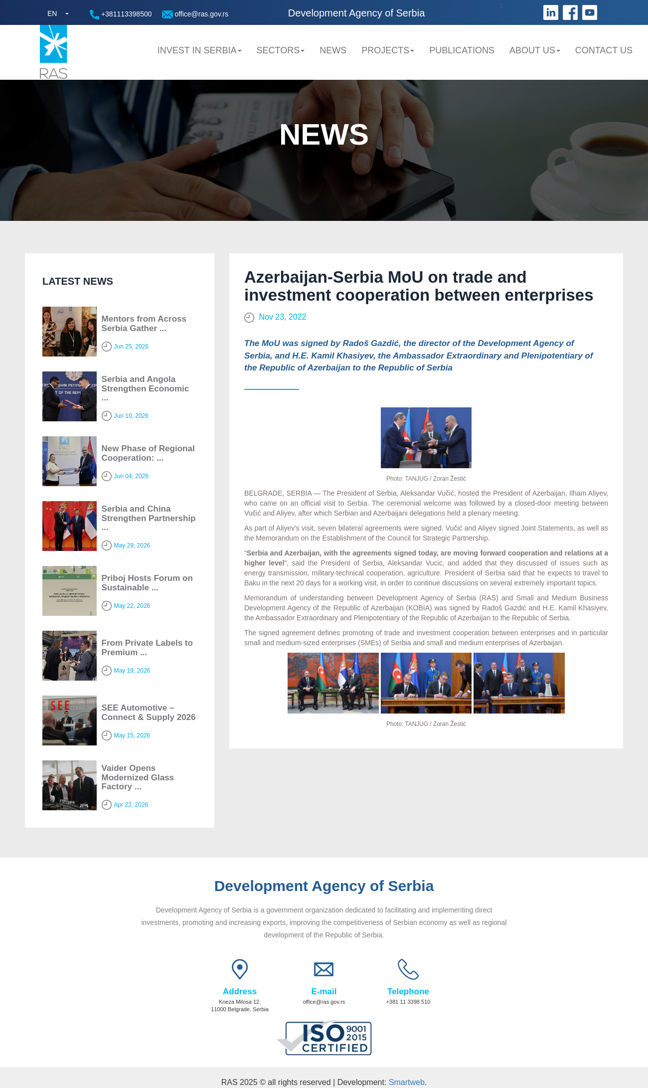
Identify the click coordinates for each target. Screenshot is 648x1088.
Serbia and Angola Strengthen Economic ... (145, 388)
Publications (461, 50)
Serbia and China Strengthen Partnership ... (149, 518)
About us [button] (534, 50)
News (333, 50)
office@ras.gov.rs (195, 14)
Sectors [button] (281, 50)
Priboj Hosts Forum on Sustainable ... (147, 582)
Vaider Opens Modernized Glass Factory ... (138, 777)
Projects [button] (387, 50)
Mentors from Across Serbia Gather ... (144, 323)
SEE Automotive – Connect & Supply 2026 (149, 712)
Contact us (604, 50)
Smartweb (407, 1082)
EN (52, 13)
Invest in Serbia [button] (200, 50)
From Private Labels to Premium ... (147, 647)
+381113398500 (121, 14)
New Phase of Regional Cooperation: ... (148, 453)
